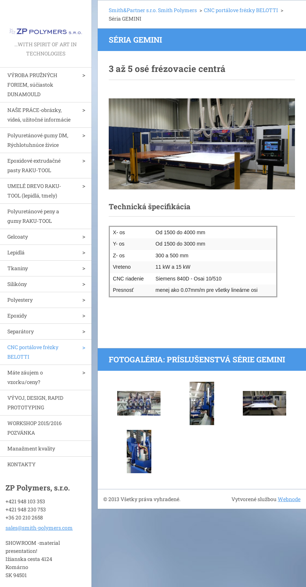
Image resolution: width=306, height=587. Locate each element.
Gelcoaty (17, 236)
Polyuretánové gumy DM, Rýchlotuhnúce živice (37, 140)
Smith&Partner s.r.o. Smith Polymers (153, 10)
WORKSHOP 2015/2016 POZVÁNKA (34, 428)
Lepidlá (16, 252)
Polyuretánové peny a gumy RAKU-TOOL (33, 216)
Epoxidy (17, 315)
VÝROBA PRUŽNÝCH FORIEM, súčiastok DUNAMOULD (32, 85)
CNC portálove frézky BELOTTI (32, 352)
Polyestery (20, 299)
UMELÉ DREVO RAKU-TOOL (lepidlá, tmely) (34, 190)
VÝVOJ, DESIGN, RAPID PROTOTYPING (35, 402)
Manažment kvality (31, 448)
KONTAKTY (21, 464)
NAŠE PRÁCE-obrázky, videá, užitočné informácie (39, 114)
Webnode (289, 499)
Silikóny (17, 283)
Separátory (20, 331)
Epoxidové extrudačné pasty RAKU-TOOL (34, 165)
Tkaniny (17, 268)
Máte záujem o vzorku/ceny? (25, 377)
